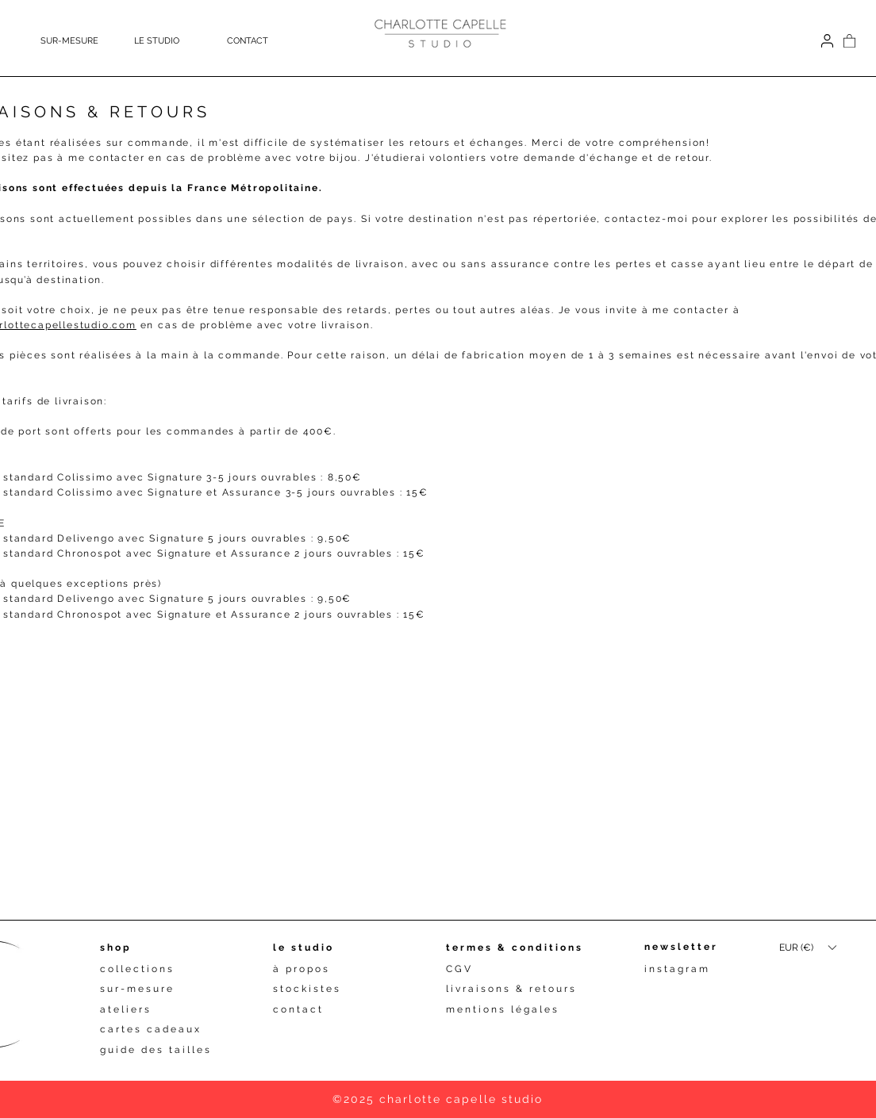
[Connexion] (827, 41)
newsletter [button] (681, 946)
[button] (172, 41)
